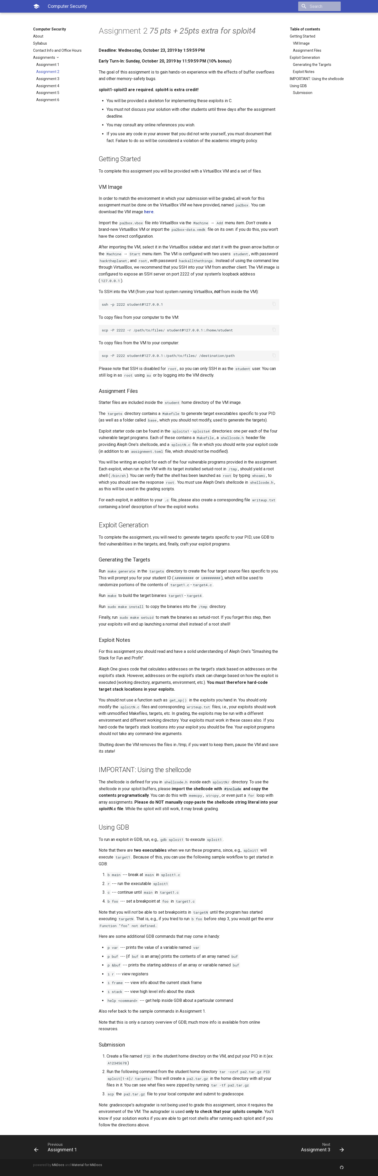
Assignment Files (307, 50)
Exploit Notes (303, 72)
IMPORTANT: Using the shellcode (317, 79)
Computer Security (49, 29)
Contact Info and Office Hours (57, 50)
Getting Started (302, 36)
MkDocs (58, 1165)
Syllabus (40, 43)
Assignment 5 (47, 93)
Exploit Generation (305, 57)
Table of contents (305, 29)
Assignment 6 (47, 100)
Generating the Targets (312, 65)
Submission (302, 93)
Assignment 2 (47, 72)
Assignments (44, 57)
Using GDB (298, 86)
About (38, 36)
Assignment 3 (47, 79)
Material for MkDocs (87, 1165)
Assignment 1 (47, 65)
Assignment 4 (47, 86)
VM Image (301, 43)
